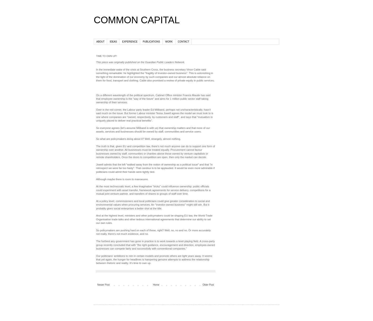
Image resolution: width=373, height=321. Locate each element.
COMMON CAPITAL (137, 20)
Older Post (208, 284)
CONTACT (183, 41)
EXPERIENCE (129, 41)
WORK (169, 41)
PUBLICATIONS (151, 41)
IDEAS (113, 41)
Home (156, 284)
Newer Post (103, 284)
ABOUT (100, 41)
